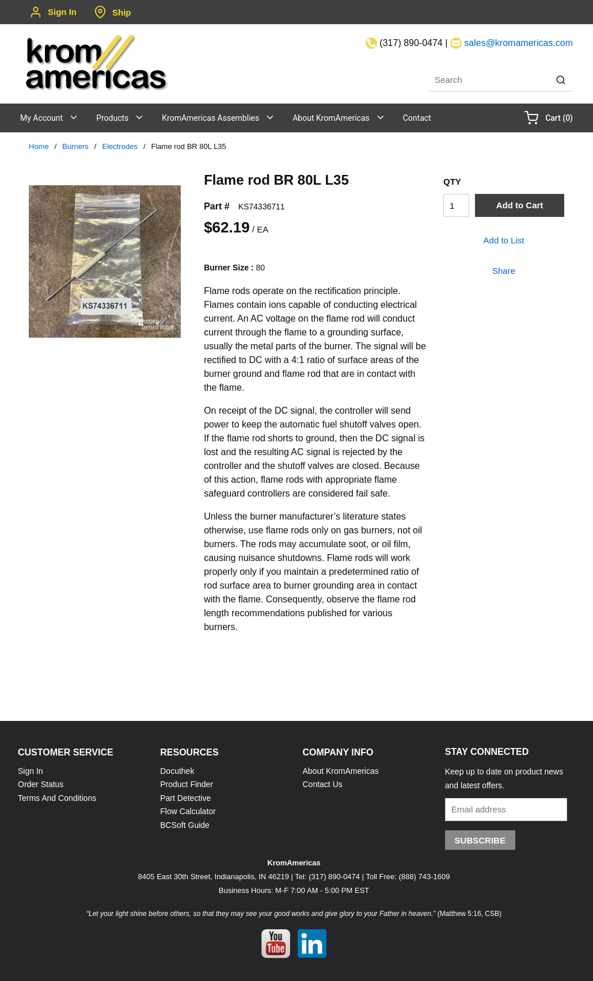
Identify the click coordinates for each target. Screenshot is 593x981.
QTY (452, 181)
